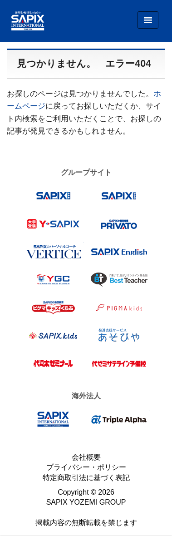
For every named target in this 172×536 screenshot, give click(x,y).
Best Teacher (119, 279)
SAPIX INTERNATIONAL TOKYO (24, 21)
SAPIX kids (53, 335)
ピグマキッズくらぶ (53, 307)
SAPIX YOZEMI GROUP (86, 502)
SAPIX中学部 (119, 195)
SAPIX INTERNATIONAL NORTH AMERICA (53, 419)
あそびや (119, 335)
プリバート (119, 224)
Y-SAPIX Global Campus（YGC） (53, 279)
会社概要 (86, 457)
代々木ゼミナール (53, 363)
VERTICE (53, 251)
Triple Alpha (119, 419)
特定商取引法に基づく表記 (86, 477)
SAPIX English (119, 251)
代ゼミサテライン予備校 (119, 363)
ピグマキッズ (119, 307)
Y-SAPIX (53, 224)
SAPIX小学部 (53, 195)
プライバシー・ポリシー (86, 467)
